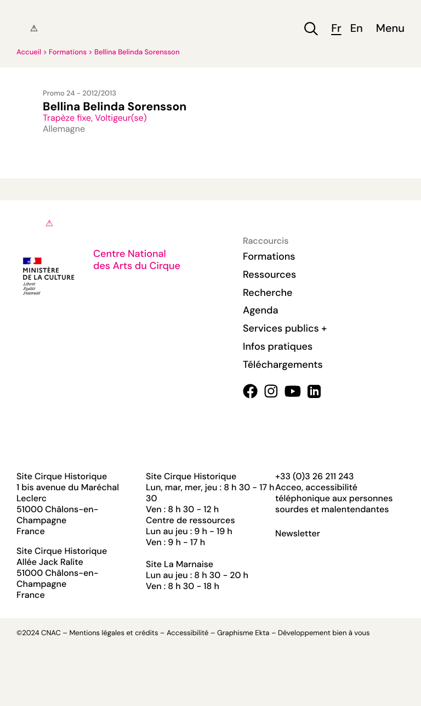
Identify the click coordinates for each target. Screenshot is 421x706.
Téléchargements (283, 364)
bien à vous (350, 633)
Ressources (269, 274)
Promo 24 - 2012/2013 (79, 93)
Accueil (28, 52)
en (356, 29)
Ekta (262, 633)
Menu (390, 29)
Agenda (260, 310)
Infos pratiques (277, 346)
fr (336, 29)
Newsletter (297, 533)
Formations (68, 52)
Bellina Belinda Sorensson (137, 52)
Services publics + (285, 328)
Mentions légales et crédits (113, 633)
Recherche (267, 292)
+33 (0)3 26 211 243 (314, 476)
